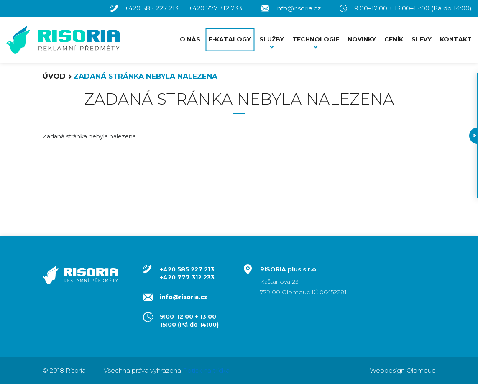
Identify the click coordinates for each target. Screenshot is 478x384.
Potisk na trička (206, 370)
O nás (190, 39)
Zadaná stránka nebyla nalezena (145, 76)
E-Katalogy (230, 39)
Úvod (54, 76)
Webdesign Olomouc (402, 370)
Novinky (362, 39)
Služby (271, 39)
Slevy (422, 39)
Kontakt (456, 39)
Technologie (315, 39)
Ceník (393, 39)
